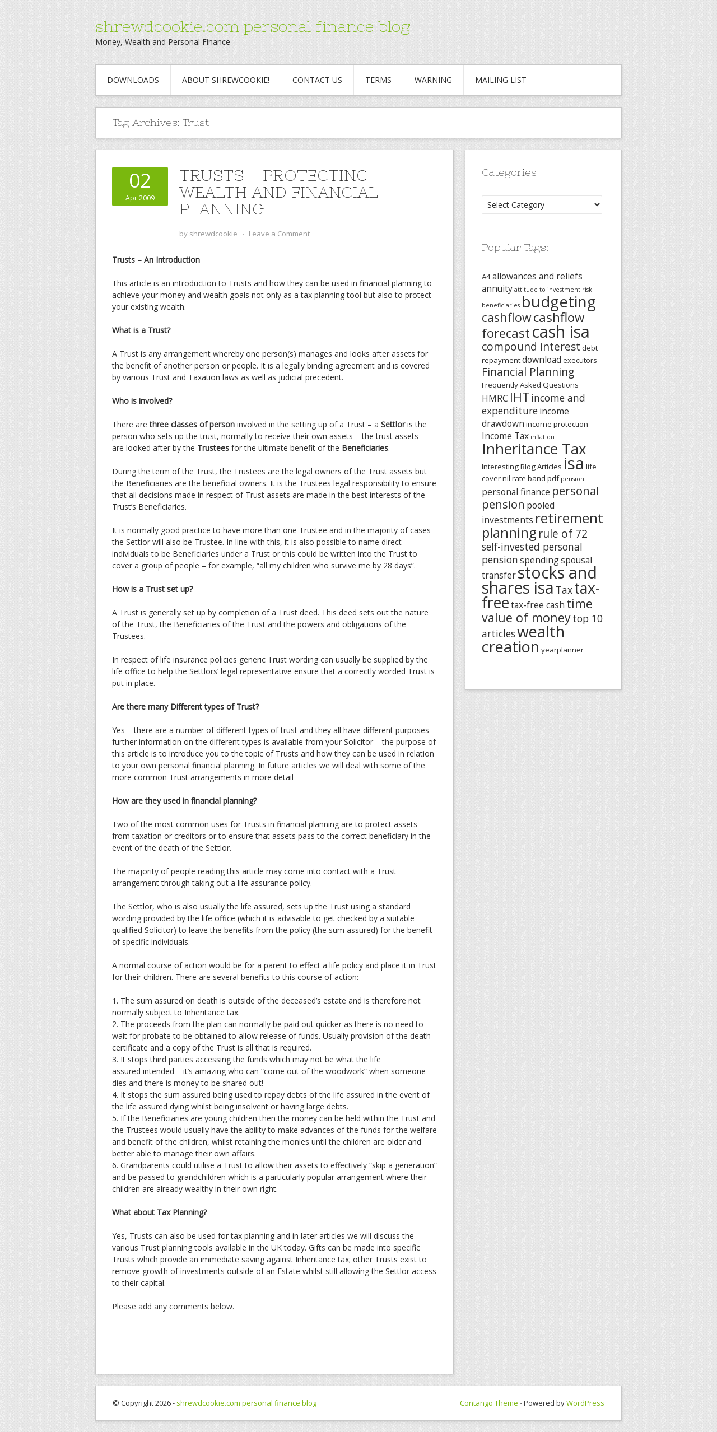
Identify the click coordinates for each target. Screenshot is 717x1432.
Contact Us (317, 79)
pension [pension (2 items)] (572, 479)
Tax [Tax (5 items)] (564, 589)
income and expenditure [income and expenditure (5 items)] (533, 404)
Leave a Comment (279, 233)
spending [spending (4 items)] (539, 560)
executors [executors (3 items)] (580, 360)
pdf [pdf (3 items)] (553, 478)
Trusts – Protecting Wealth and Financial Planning (278, 192)
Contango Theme (489, 1403)
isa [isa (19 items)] (574, 463)
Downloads (133, 79)
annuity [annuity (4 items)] (497, 288)
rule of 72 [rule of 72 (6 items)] (563, 533)
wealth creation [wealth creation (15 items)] (523, 639)
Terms (378, 79)
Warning (433, 79)
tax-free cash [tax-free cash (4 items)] (538, 605)
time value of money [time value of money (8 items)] (537, 610)
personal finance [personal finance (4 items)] (516, 492)
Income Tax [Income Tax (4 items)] (505, 436)
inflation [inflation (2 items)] (542, 437)
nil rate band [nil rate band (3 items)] (524, 478)
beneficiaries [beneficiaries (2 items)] (501, 305)
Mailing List (501, 79)
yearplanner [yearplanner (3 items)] (562, 650)
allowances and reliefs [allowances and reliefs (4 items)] (537, 276)
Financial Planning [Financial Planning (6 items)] (528, 372)
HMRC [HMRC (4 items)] (495, 398)
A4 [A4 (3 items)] (486, 277)
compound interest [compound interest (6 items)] (531, 346)
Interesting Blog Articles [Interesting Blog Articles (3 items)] (522, 466)
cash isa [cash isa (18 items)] (561, 331)
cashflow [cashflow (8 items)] (507, 317)
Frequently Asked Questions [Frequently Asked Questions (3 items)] (530, 385)
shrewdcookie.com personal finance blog (252, 26)
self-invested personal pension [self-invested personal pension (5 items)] (532, 553)
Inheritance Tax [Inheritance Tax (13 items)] (534, 449)
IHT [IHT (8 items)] (519, 397)
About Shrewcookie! (225, 79)
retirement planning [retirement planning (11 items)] (542, 525)
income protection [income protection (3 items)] (557, 424)
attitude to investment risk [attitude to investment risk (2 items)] (553, 289)
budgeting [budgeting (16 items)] (559, 301)
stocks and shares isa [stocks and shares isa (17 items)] (539, 580)
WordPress (585, 1403)
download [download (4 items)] (541, 359)
